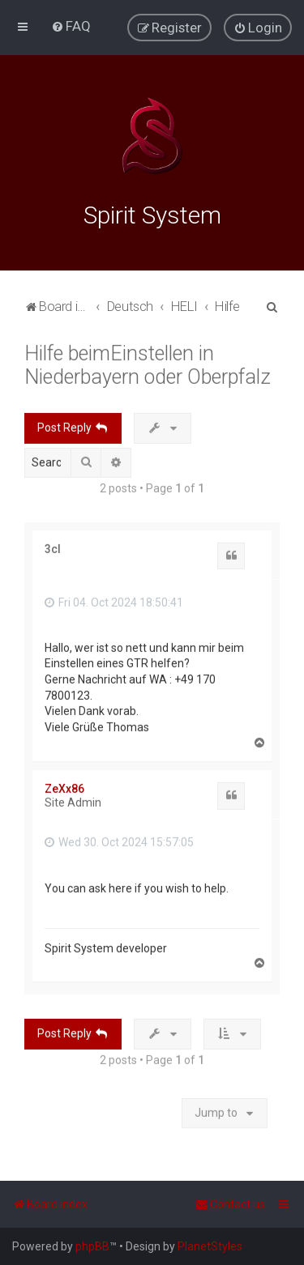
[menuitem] (71, 26)
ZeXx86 (64, 787)
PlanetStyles (210, 1246)
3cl (53, 546)
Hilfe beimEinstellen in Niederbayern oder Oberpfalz (147, 362)
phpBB (92, 1246)
